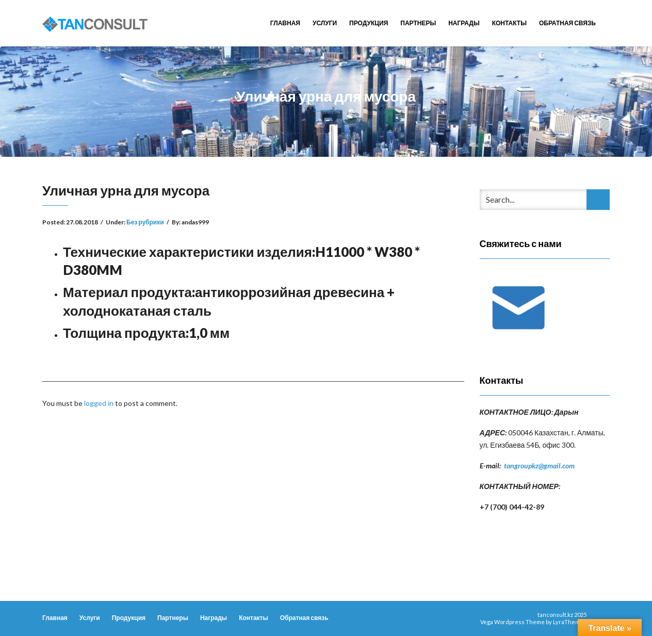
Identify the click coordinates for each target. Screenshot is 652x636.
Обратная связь (567, 23)
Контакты (509, 23)
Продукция (368, 23)
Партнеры (418, 23)
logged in (98, 403)
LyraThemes (569, 621)
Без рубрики (145, 222)
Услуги (325, 23)
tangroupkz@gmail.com (539, 465)
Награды (464, 23)
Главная (285, 23)
